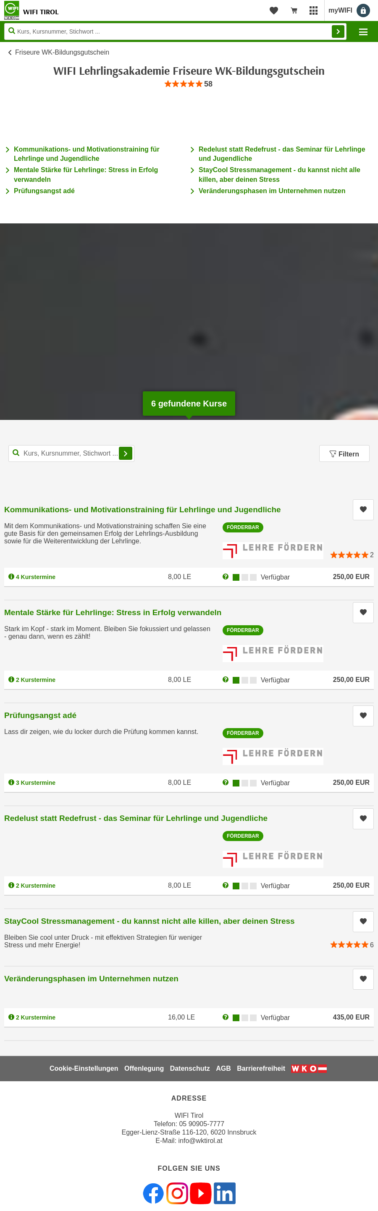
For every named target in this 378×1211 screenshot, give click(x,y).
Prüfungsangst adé (44, 190)
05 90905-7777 (201, 1123)
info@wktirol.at (200, 1140)
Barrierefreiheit (261, 1068)
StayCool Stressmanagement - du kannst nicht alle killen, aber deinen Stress (149, 921)
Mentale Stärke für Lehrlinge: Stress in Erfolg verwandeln (112, 612)
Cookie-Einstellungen (84, 1068)
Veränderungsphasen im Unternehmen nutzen (272, 190)
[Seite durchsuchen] (175, 31)
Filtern (344, 454)
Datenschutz (190, 1068)
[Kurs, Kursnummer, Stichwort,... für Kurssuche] (71, 453)
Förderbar (243, 527)
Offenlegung (144, 1068)
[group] (189, 84)
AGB (223, 1068)
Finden (338, 31)
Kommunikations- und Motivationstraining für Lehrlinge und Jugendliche (142, 509)
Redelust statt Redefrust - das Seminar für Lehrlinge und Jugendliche (136, 818)
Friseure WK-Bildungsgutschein (62, 52)
